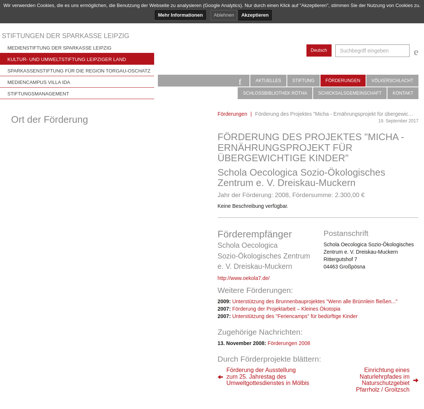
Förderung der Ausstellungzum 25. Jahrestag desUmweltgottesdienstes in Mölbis (268, 376)
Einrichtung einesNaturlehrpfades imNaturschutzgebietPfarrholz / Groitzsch (383, 380)
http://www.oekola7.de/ (244, 278)
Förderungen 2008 (289, 343)
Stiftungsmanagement (38, 94)
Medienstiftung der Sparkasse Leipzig (59, 48)
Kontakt (403, 93)
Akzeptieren (255, 15)
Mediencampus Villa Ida (38, 82)
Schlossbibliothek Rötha (275, 93)
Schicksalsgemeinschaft (349, 93)
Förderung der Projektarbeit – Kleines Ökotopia (286, 309)
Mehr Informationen (180, 15)
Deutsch (319, 50)
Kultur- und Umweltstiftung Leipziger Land (66, 59)
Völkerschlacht (392, 80)
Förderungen (343, 80)
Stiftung (303, 80)
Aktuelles (268, 80)
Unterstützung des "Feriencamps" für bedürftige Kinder (294, 316)
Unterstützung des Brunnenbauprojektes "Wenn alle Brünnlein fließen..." (314, 301)
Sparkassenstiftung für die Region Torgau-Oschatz (78, 71)
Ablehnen (224, 15)
